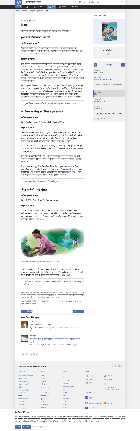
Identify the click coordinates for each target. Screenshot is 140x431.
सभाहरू (65, 393)
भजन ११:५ (70, 103)
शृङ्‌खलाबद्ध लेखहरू (45, 387)
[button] (39, 7)
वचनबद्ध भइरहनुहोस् (109, 100)
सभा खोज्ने (108, 376)
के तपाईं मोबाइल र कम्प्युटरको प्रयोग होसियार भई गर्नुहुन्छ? (108, 86)
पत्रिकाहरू (24, 11)
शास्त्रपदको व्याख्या (22, 378)
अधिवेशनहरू (66, 398)
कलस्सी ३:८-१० (61, 138)
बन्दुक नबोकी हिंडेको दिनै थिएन (40, 325)
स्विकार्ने (17, 427)
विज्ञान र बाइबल (21, 402)
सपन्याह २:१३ (78, 70)
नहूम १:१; (33, 75)
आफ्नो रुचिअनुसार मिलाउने (40, 427)
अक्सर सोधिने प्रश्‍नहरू (68, 381)
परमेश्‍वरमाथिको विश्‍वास (23, 399)
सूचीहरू (42, 399)
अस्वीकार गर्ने (26, 427)
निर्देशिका (43, 402)
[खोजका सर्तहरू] (108, 2)
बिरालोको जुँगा (109, 107)
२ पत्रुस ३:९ (30, 272)
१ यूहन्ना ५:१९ (48, 94)
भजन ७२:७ (39, 219)
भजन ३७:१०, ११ (40, 213)
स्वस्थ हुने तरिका (109, 72)
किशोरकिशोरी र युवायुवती (24, 393)
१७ (83, 293)
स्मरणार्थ (65, 395)
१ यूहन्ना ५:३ (33, 151)
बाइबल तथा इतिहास (22, 404)
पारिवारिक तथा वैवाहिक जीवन (25, 390)
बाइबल (42, 375)
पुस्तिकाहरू (43, 381)
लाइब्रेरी (17, 11)
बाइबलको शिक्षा (21, 371)
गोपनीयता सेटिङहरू (63, 421)
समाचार (65, 371)
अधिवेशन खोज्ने (90, 379)
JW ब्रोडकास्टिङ (44, 404)
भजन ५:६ (50, 75)
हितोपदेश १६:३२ (72, 172)
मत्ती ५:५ (58, 262)
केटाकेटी (20, 396)
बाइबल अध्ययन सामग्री (23, 381)
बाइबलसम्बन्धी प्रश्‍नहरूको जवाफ (25, 375)
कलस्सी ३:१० (49, 146)
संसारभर (65, 407)
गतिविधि (65, 401)
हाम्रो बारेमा (65, 377)
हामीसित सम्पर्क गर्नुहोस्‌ (68, 387)
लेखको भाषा (97, 16)
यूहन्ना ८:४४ (44, 88)
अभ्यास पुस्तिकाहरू (45, 393)
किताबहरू (43, 378)
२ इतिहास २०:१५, (77, 293)
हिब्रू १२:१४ (56, 181)
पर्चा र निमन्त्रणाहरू (45, 384)
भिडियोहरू (43, 407)
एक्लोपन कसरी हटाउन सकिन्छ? (109, 79)
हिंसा (109, 93)
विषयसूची (109, 65)
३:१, (39, 75)
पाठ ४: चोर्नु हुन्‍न (101, 119)
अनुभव (64, 404)
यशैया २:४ (27, 284)
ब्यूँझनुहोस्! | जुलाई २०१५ (36, 11)
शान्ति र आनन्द (21, 387)
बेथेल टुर (65, 390)
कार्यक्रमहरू (43, 396)
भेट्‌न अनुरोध (66, 384)
